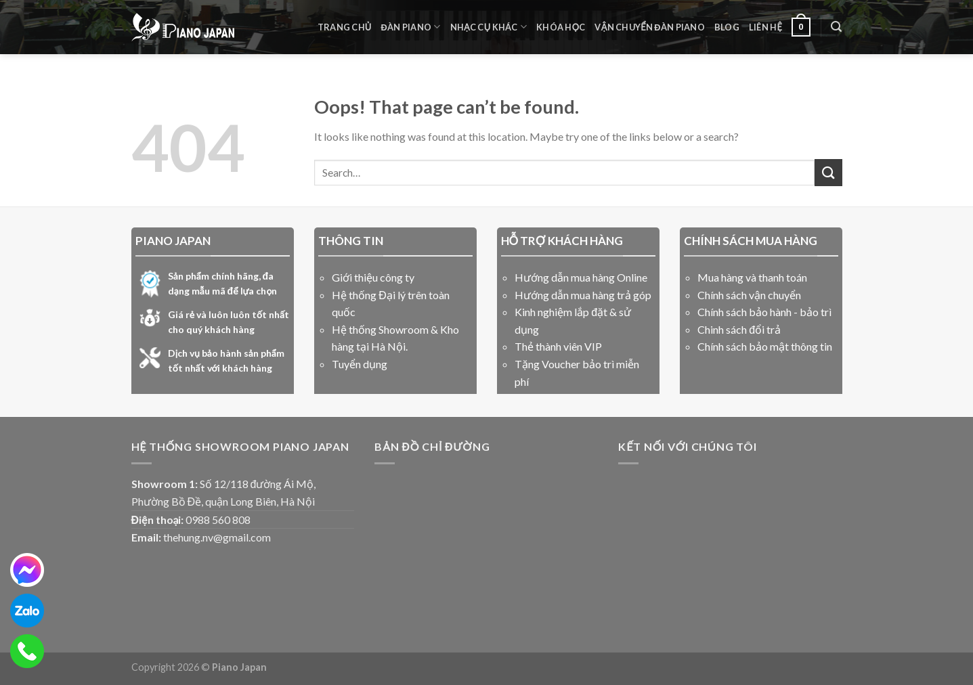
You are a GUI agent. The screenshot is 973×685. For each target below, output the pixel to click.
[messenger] (27, 570)
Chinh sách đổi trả (739, 329)
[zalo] (27, 610)
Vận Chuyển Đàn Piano (649, 27)
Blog (726, 27)
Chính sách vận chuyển (749, 294)
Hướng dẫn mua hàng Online (581, 277)
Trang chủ (345, 27)
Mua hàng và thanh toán (752, 277)
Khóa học (560, 27)
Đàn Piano (411, 26)
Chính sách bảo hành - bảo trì (764, 311)
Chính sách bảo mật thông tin (764, 346)
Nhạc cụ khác (488, 26)
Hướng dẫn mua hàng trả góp (583, 294)
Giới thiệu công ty (373, 277)
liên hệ (765, 27)
